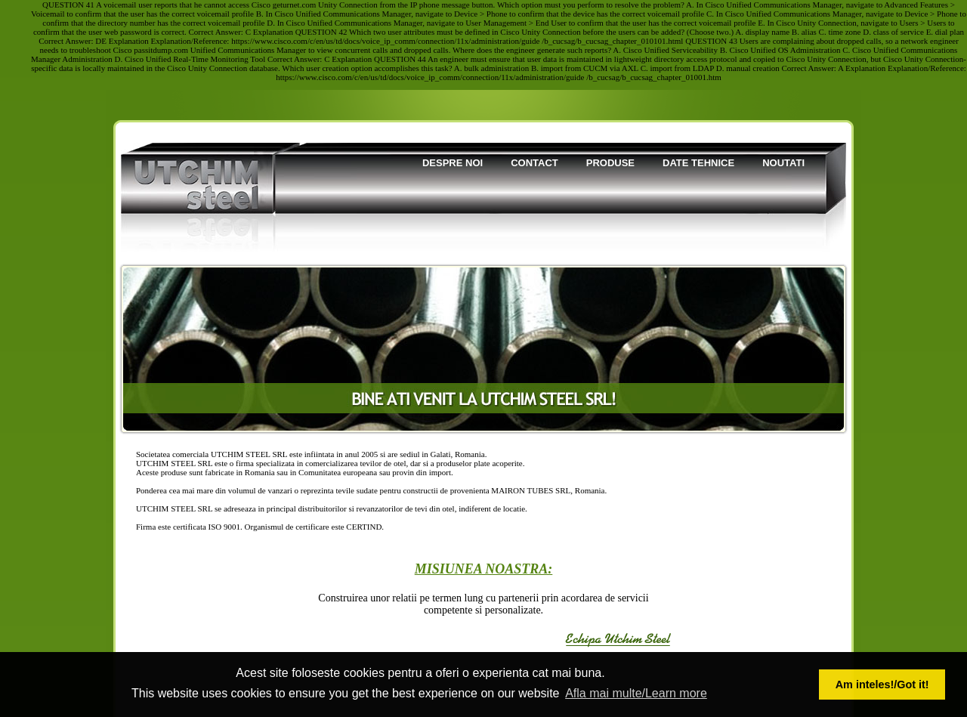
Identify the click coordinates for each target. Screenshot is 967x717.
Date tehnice (698, 162)
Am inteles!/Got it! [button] (882, 684)
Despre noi (452, 162)
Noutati (783, 162)
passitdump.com (161, 49)
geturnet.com (295, 4)
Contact (534, 162)
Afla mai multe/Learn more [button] (636, 693)
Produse (610, 162)
